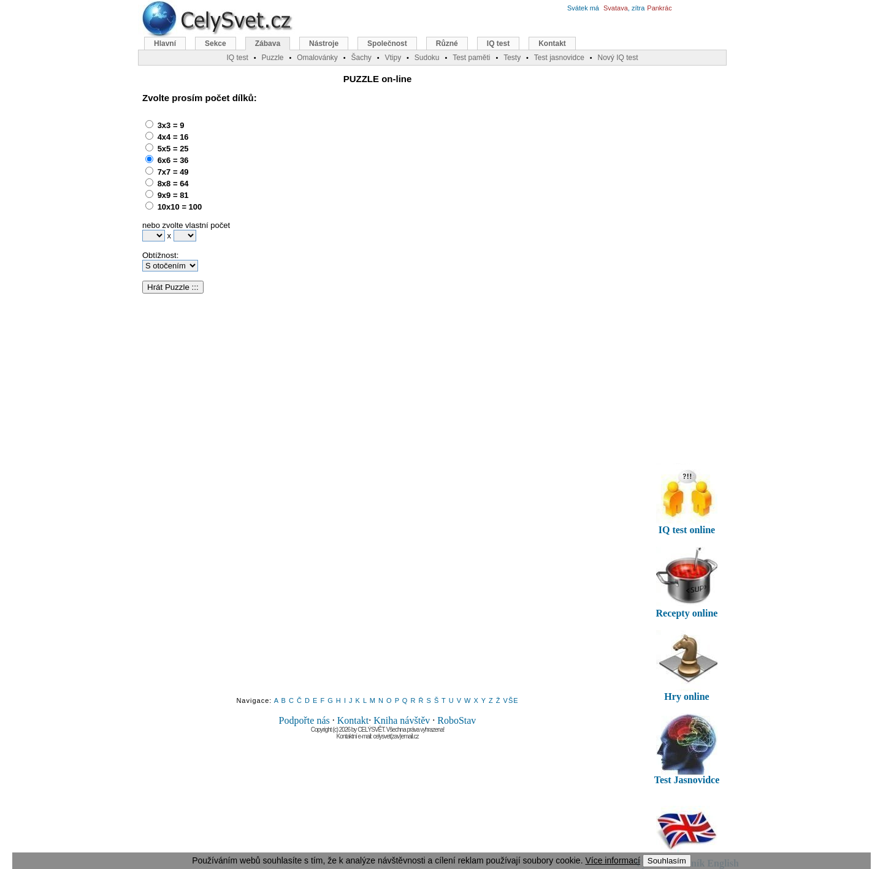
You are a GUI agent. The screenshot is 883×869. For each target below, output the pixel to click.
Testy (512, 57)
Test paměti (471, 57)
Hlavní (165, 43)
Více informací (612, 860)
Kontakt (353, 720)
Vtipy (392, 57)
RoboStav (456, 720)
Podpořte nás (304, 720)
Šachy (361, 57)
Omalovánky (317, 57)
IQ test (498, 43)
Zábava (267, 43)
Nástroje (323, 43)
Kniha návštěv (401, 720)
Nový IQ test (617, 57)
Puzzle (272, 57)
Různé (447, 43)
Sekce (215, 43)
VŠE (511, 700)
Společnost (387, 43)
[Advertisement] (362, 193)
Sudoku (427, 57)
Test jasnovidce (559, 57)
